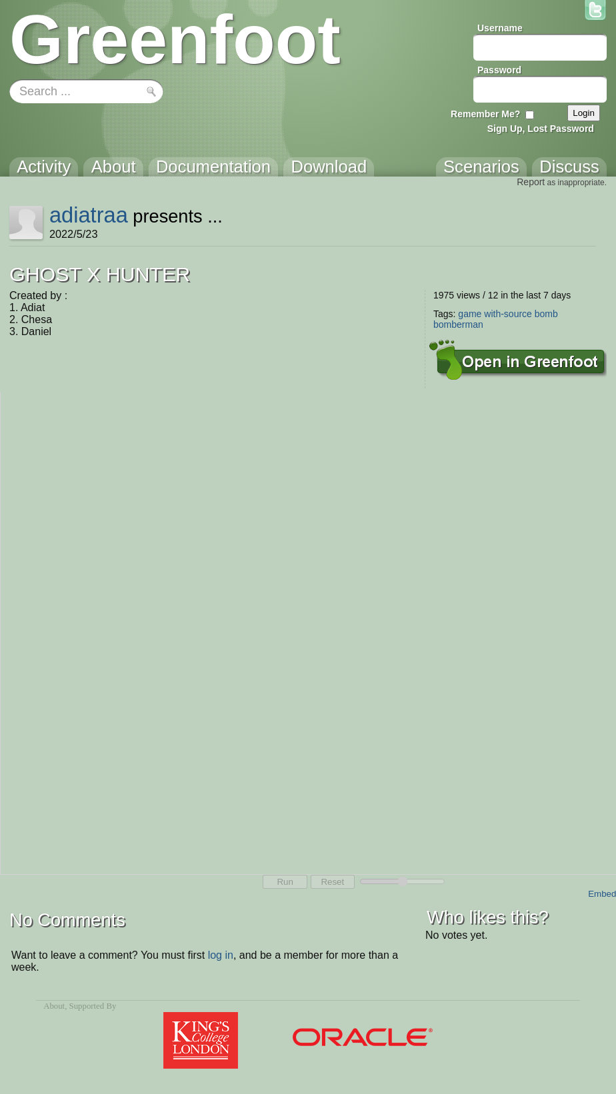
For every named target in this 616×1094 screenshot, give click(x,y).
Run (285, 882)
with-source (508, 313)
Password (499, 70)
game (469, 313)
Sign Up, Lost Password (540, 128)
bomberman (458, 324)
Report (531, 182)
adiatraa (88, 215)
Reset (332, 882)
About (54, 1006)
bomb (546, 313)
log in (220, 955)
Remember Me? (485, 114)
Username (500, 28)
